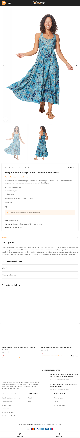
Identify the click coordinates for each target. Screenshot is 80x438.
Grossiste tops (6, 409)
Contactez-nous (59, 405)
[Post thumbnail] (45, 376)
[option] (38, 121)
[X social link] (13, 227)
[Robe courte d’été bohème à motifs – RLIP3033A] (59, 317)
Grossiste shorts (7, 405)
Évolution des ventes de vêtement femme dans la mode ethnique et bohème (64, 375)
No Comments (64, 379)
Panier (56, 402)
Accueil (7, 168)
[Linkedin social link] (18, 227)
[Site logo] (40, 3)
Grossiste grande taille (9, 416)
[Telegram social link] (21, 227)
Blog (29, 402)
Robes (28, 168)
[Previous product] (68, 168)
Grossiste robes (7, 402)
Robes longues (23, 224)
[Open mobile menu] (6, 3)
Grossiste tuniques (8, 412)
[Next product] (73, 168)
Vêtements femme (18, 168)
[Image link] (20, 374)
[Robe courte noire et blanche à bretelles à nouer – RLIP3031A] (20, 317)
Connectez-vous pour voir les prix (16, 177)
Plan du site (31, 398)
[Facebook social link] (10, 227)
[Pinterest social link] (16, 227)
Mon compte (58, 398)
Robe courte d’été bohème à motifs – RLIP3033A (56, 347)
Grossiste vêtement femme (11, 398)
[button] (4, 66)
